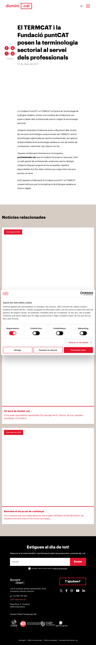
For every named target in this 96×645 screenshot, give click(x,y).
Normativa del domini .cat (68, 640)
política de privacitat (60, 568)
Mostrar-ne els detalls (78, 342)
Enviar (78, 561)
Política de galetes (50, 640)
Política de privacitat (35, 640)
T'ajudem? (72, 581)
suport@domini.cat (18, 600)
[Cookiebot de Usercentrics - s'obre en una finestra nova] (82, 293)
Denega (17, 350)
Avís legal (21, 640)
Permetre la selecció (48, 350)
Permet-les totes (78, 350)
